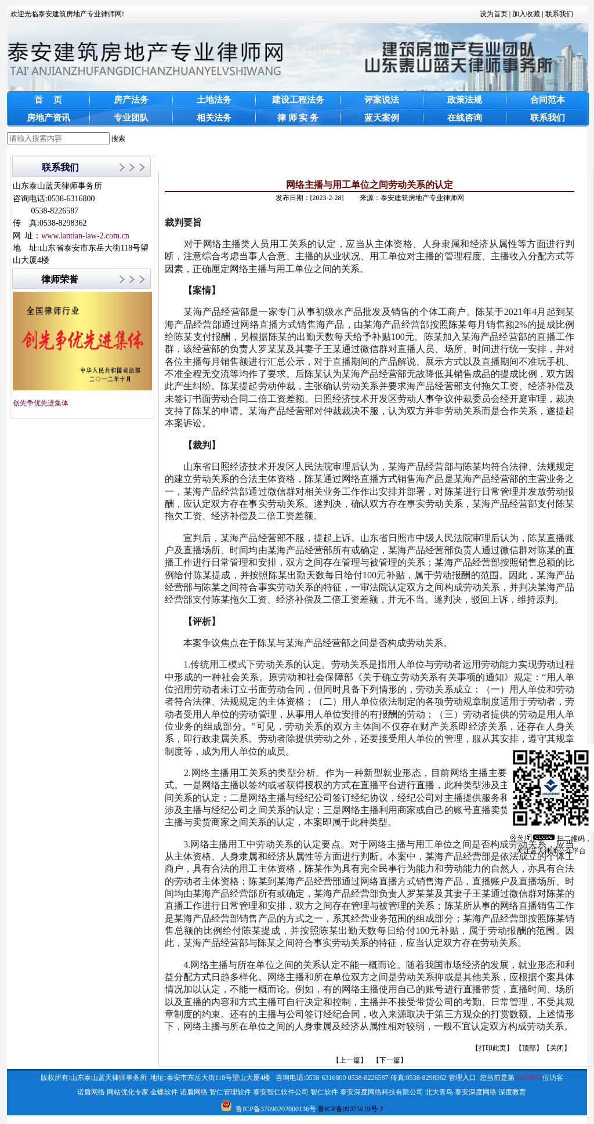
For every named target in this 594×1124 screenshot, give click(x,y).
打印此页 (492, 1048)
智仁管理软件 (230, 1092)
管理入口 (462, 1078)
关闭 (557, 1048)
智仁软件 (324, 1092)
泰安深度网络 (476, 1092)
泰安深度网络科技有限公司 (381, 1092)
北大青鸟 (439, 1092)
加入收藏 (526, 14)
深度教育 (512, 1092)
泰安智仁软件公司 (281, 1092)
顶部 (529, 1048)
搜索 (118, 139)
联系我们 (559, 14)
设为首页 (494, 14)
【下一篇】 (389, 1060)
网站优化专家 (127, 1092)
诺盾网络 (91, 1092)
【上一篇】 (349, 1060)
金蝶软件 (164, 1092)
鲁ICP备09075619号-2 (350, 1109)
